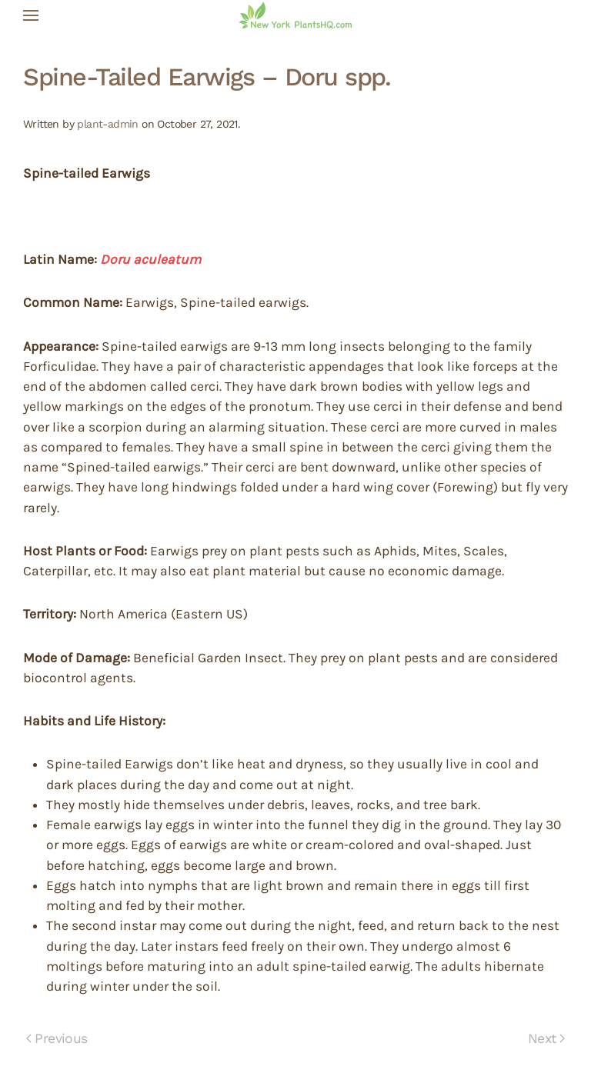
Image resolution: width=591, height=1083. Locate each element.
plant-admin (107, 124)
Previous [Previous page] (57, 1038)
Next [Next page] (546, 1038)
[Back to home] (295, 15)
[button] (30, 15)
